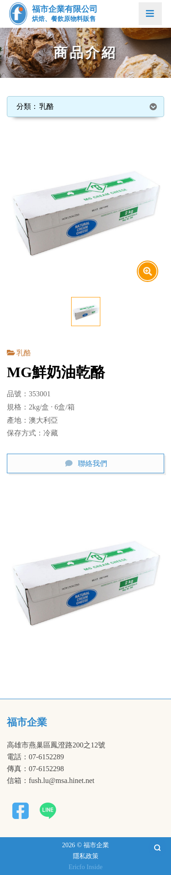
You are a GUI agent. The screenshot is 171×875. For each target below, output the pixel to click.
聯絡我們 (92, 463)
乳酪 (23, 353)
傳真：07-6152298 (35, 769)
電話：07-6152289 (35, 757)
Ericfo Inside (85, 867)
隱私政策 (85, 856)
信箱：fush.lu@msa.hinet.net (50, 780)
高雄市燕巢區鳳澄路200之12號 (56, 745)
